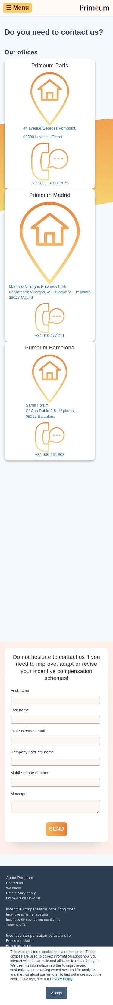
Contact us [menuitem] (14, 883)
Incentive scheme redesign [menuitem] (27, 914)
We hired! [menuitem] (13, 888)
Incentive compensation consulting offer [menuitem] (40, 909)
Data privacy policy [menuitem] (21, 893)
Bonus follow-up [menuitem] (18, 946)
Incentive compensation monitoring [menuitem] (33, 919)
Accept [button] (56, 993)
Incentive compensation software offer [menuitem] (39, 935)
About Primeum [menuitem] (19, 877)
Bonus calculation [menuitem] (20, 940)
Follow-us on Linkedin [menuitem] (23, 898)
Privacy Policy (61, 979)
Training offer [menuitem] (16, 924)
